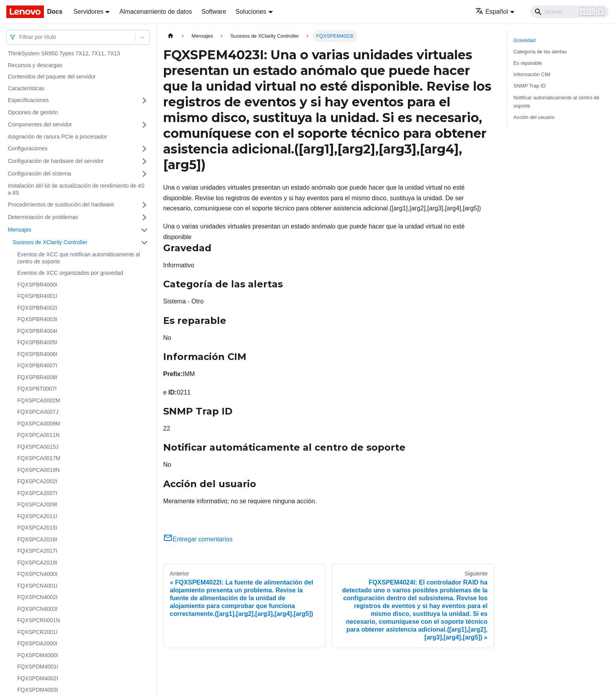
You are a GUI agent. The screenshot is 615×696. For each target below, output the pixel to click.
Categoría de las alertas (540, 52)
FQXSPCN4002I (37, 597)
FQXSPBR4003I (37, 319)
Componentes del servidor (40, 124)
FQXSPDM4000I (37, 655)
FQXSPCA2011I (37, 516)
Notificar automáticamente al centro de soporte (556, 102)
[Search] (569, 11)
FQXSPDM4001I (37, 666)
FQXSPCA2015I (37, 527)
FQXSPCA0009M (38, 423)
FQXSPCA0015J (37, 447)
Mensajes (19, 230)
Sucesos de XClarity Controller (50, 242)
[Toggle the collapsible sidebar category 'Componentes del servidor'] (144, 125)
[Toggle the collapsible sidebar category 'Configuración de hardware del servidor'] (144, 161)
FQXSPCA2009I (37, 504)
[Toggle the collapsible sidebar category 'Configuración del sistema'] (144, 174)
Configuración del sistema (39, 173)
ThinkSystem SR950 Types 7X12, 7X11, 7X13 (64, 53)
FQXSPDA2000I (37, 643)
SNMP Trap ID (529, 86)
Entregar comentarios (198, 539)
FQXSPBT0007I (36, 388)
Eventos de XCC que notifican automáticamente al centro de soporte (78, 258)
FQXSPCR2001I (37, 632)
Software (213, 11)
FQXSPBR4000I (37, 284)
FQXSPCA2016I (37, 539)
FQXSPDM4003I (37, 690)
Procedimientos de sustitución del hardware (61, 204)
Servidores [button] (88, 11)
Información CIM (531, 74)
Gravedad (524, 40)
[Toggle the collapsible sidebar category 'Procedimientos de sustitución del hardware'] (144, 205)
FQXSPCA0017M (38, 458)
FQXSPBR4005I (37, 342)
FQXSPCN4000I (37, 574)
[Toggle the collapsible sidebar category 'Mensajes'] (144, 230)
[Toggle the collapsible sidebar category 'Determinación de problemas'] (144, 217)
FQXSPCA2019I (37, 562)
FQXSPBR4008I (37, 377)
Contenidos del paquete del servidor (52, 76)
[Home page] (170, 36)
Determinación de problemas (43, 217)
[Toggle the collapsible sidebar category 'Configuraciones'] (144, 148)
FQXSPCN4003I (37, 609)
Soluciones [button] (251, 11)
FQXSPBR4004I (37, 331)
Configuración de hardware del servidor (56, 161)
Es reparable (527, 63)
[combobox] (20, 37)
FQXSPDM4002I (37, 678)
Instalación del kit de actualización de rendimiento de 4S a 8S (76, 189)
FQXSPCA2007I (37, 493)
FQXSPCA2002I (37, 481)
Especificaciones (28, 100)
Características (26, 88)
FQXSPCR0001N (38, 620)
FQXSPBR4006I (37, 354)
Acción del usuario (534, 117)
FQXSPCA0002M (38, 400)
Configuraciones (27, 148)
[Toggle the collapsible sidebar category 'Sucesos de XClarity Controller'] (144, 242)
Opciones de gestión (33, 112)
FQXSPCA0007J (37, 412)
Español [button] (491, 11)
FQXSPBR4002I (37, 308)
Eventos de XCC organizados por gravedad (70, 273)
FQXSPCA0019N (38, 470)
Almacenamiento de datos (155, 11)
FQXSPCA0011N (38, 435)
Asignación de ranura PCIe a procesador (57, 136)
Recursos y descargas (35, 65)
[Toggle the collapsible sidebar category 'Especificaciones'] (144, 100)
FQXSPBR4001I (37, 296)
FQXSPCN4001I (37, 586)
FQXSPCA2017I (37, 551)
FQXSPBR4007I (37, 365)
